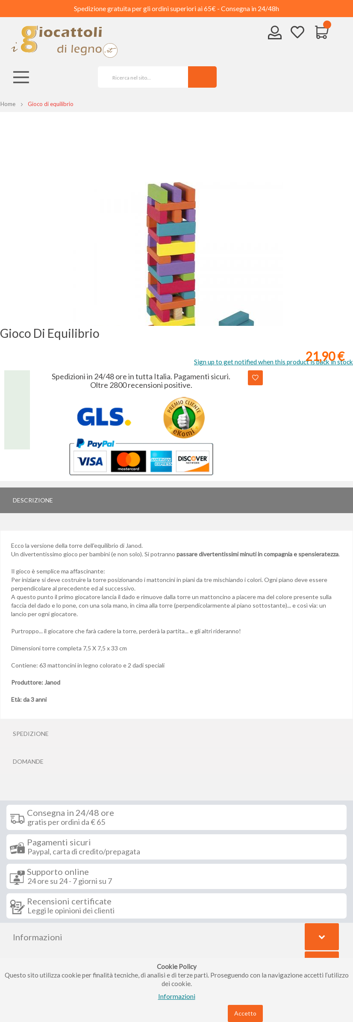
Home (7, 103)
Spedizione (31, 733)
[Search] (202, 77)
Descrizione (33, 500)
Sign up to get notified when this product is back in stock (273, 362)
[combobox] (140, 77)
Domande (28, 761)
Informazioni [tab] (37, 937)
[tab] (176, 500)
